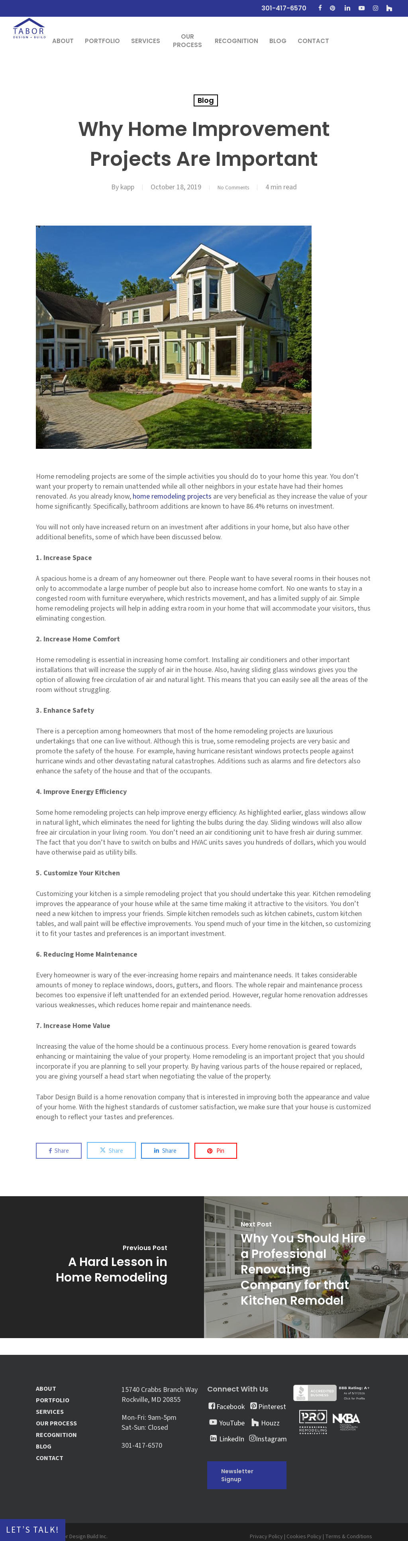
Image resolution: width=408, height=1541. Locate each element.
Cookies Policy (304, 1537)
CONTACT (49, 1458)
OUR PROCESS (56, 1423)
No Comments (233, 187)
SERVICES (50, 1412)
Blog (206, 100)
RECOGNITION (56, 1435)
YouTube (232, 1423)
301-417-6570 (142, 1446)
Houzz (270, 1423)
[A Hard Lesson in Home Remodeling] (102, 1267)
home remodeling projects (172, 496)
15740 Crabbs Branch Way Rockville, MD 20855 (160, 1395)
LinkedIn (231, 1439)
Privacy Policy (266, 1537)
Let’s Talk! (32, 1530)
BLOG (43, 1447)
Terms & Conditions (348, 1537)
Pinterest (272, 1407)
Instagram (271, 1439)
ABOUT (46, 1389)
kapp (121, 187)
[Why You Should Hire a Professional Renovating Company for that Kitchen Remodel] (306, 1267)
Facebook (230, 1407)
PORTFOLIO (52, 1400)
